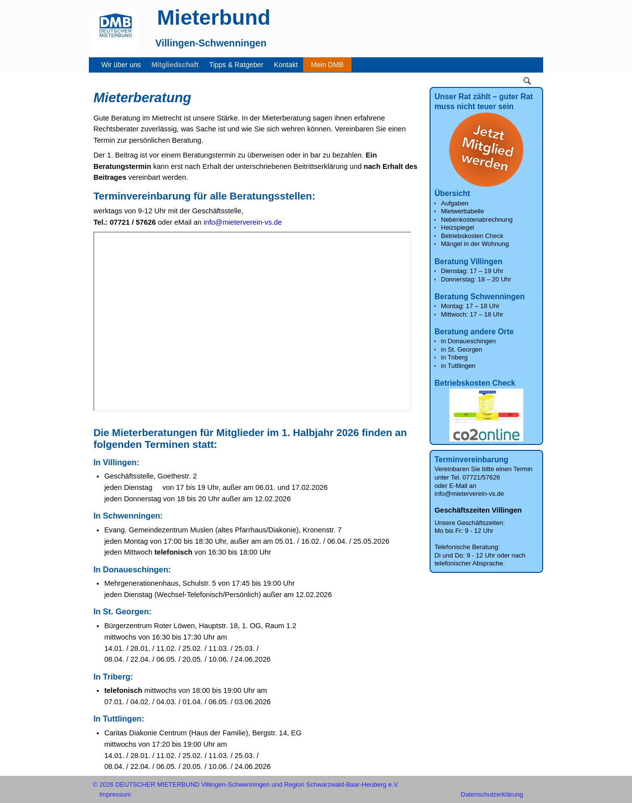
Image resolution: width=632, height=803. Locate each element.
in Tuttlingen (458, 365)
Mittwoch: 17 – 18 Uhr (472, 314)
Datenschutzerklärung (492, 794)
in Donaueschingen (468, 341)
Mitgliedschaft (178, 65)
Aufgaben (455, 203)
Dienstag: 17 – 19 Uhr (472, 271)
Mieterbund (214, 17)
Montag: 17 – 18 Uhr (470, 306)
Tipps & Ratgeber (239, 65)
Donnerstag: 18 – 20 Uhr (476, 279)
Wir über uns (123, 65)
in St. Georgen (461, 349)
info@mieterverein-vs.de (242, 222)
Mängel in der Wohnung (475, 243)
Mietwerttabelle (462, 211)
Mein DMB (327, 65)
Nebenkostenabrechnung (477, 219)
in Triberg (454, 357)
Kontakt (288, 65)
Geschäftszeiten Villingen (478, 510)
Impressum (115, 794)
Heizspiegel (457, 227)
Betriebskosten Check (472, 236)
